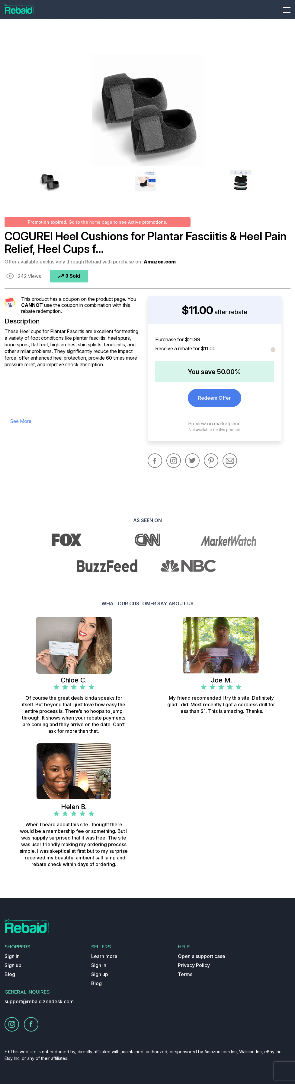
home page (101, 222)
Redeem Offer (214, 398)
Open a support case (201, 956)
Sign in (12, 956)
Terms (185, 974)
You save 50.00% (214, 372)
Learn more (104, 956)
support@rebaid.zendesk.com (39, 1001)
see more (20, 421)
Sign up (13, 965)
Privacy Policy (194, 965)
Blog (10, 974)
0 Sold (69, 276)
